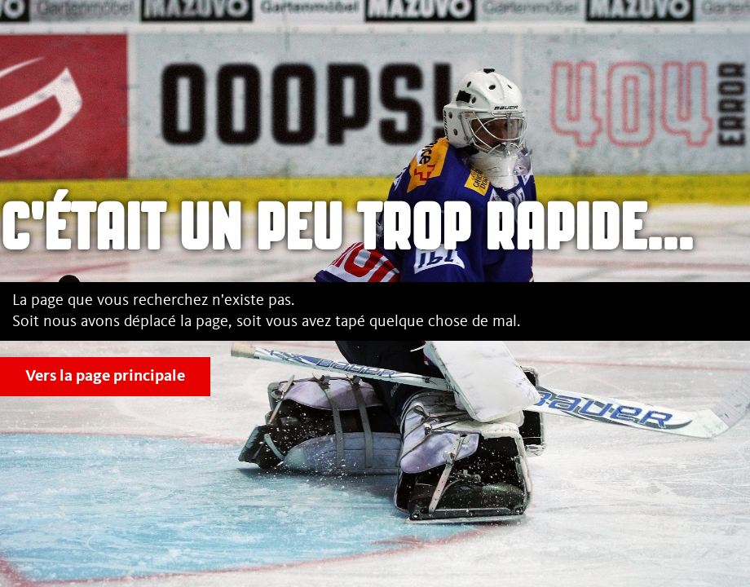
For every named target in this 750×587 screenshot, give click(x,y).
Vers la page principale (105, 377)
